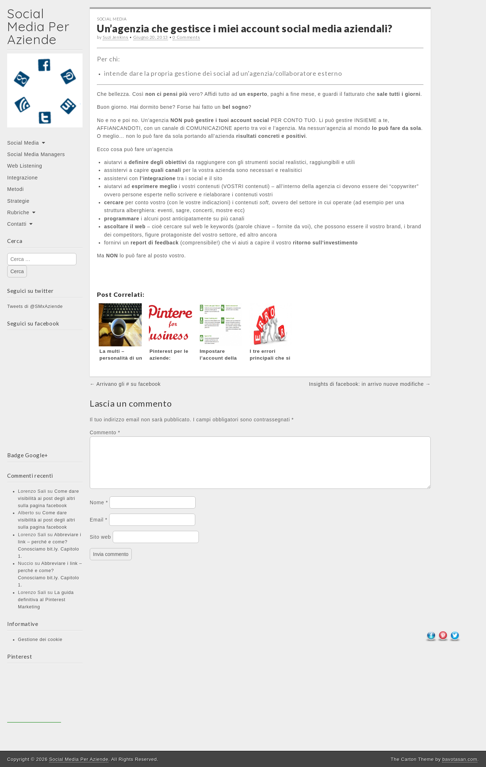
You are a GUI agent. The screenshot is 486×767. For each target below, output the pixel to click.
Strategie (18, 201)
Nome (99, 511)
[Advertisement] (34, 695)
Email (98, 528)
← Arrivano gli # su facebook (125, 384)
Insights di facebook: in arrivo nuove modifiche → (370, 384)
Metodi (15, 189)
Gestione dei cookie (40, 639)
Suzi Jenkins (115, 37)
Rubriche (18, 212)
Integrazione (22, 178)
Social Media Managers (36, 154)
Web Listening (24, 166)
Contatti (17, 224)
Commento (105, 432)
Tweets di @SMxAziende (35, 306)
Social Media (23, 143)
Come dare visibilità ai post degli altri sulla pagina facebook (48, 498)
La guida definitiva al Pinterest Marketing (46, 599)
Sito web (100, 545)
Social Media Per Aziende (38, 26)
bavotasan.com (459, 759)
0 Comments (186, 37)
